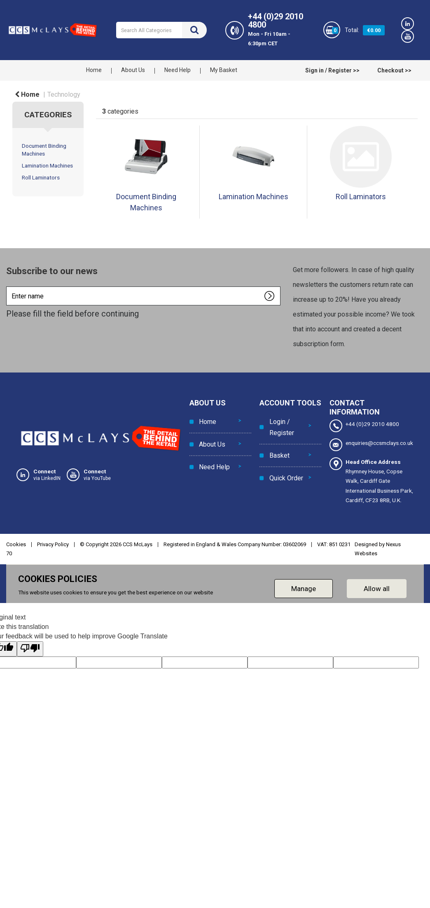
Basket (278, 449)
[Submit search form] (194, 30)
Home (94, 70)
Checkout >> (394, 70)
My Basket (223, 70)
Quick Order (284, 468)
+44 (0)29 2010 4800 (364, 425)
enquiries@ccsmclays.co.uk (371, 444)
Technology (63, 94)
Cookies (16, 544)
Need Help (177, 70)
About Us (133, 70)
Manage (303, 588)
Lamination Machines (47, 165)
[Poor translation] (30, 649)
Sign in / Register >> (332, 70)
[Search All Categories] (161, 30)
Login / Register (280, 425)
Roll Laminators (41, 177)
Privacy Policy (53, 544)
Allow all (377, 588)
